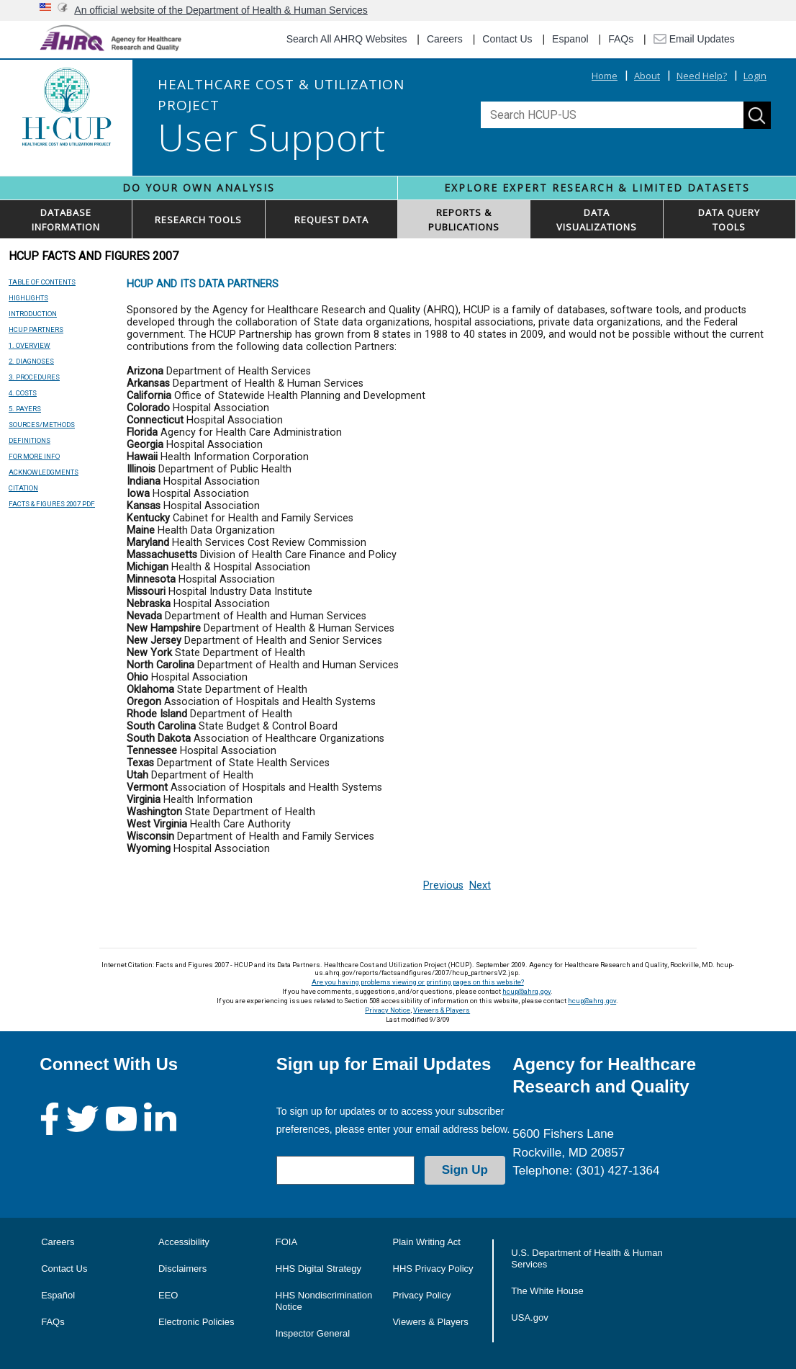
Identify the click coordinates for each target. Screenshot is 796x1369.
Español (58, 1295)
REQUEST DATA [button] (331, 219)
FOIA (286, 1241)
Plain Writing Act (427, 1241)
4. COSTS (23, 393)
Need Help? (702, 75)
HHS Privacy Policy (433, 1268)
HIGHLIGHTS (28, 298)
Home (605, 75)
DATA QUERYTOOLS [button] (729, 219)
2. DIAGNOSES (31, 361)
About (647, 75)
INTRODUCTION (33, 314)
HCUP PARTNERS (36, 329)
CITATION (23, 488)
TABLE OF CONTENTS (42, 282)
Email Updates (694, 39)
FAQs (620, 39)
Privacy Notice (387, 1010)
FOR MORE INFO (34, 456)
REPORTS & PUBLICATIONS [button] (463, 219)
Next (480, 885)
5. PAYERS (25, 409)
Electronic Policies (196, 1321)
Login (754, 75)
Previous (443, 885)
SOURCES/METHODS (42, 424)
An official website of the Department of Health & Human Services (221, 10)
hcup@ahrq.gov (526, 991)
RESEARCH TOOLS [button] (198, 219)
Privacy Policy (422, 1295)
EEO (168, 1295)
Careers (445, 39)
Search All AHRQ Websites (346, 39)
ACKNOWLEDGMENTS (43, 472)
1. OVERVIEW (29, 345)
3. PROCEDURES (34, 377)
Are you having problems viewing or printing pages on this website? (418, 982)
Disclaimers (182, 1268)
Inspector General (313, 1333)
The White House (547, 1290)
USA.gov (529, 1317)
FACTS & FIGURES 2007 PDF (52, 504)
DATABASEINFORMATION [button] (66, 219)
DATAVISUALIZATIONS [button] (596, 219)
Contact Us (507, 39)
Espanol (570, 39)
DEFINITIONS (29, 440)
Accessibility (183, 1241)
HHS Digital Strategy (318, 1268)
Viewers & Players (441, 1010)
